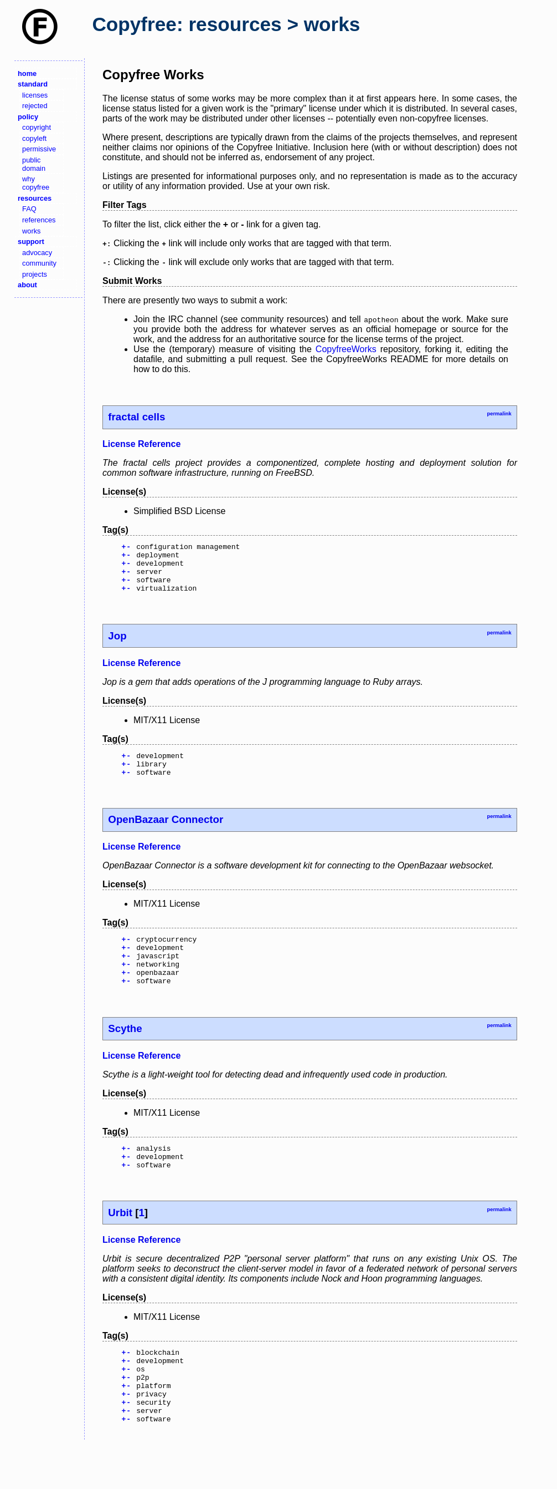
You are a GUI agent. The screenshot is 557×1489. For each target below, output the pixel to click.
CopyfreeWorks (346, 349)
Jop (117, 646)
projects (34, 274)
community (39, 263)
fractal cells (136, 417)
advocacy (37, 252)
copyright (36, 127)
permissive (39, 149)
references (38, 220)
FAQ (29, 209)
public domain (33, 164)
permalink (499, 413)
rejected (35, 105)
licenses (35, 95)
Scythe (125, 1053)
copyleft (34, 138)
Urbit (120, 1242)
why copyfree (35, 183)
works (31, 231)
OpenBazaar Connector (165, 834)
